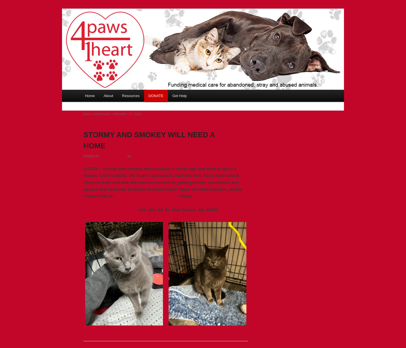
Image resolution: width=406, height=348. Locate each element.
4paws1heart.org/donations (110, 209)
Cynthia (138, 156)
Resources (131, 96)
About (108, 96)
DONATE (156, 96)
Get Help (179, 96)
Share (242, 337)
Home (90, 96)
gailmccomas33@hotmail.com (145, 196)
